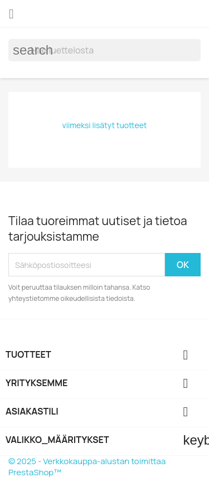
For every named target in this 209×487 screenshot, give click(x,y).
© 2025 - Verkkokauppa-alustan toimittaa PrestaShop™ (87, 466)
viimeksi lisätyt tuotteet (104, 125)
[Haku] (104, 50)
